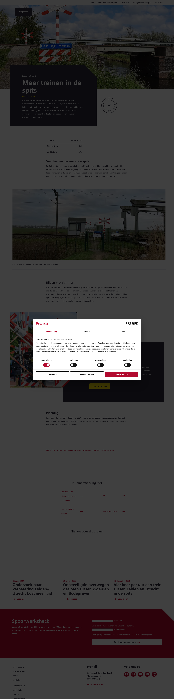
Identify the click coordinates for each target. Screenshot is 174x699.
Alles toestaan (121, 374)
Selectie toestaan (87, 374)
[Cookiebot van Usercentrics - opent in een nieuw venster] (127, 323)
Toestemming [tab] (51, 331)
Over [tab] (123, 331)
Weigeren (52, 374)
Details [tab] (87, 331)
